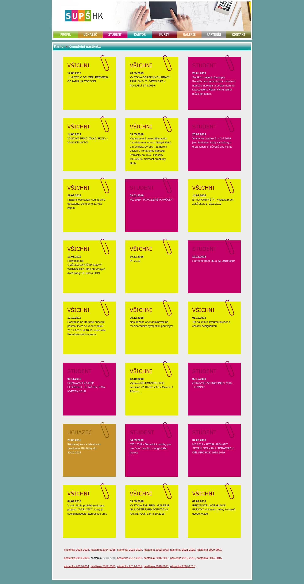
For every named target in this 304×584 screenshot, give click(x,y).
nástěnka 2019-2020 (76, 558)
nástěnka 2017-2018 (129, 558)
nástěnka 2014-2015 (209, 558)
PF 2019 (135, 260)
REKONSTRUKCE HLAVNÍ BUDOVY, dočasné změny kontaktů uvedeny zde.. (213, 509)
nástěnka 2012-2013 (103, 566)
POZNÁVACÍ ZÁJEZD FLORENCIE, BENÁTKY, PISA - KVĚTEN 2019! (87, 387)
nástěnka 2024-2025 (103, 549)
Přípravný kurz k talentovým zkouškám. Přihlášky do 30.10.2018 (84, 448)
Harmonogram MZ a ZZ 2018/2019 (213, 260)
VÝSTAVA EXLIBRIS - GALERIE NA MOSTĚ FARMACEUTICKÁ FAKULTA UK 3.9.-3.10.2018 (149, 509)
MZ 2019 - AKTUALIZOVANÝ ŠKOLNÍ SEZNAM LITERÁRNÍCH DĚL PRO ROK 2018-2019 (213, 448)
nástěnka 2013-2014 (76, 566)
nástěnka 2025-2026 (76, 549)
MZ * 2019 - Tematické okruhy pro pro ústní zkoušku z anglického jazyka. (150, 448)
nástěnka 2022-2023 (156, 549)
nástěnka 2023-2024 (129, 549)
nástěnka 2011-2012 (129, 566)
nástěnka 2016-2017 (156, 558)
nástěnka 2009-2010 (182, 566)
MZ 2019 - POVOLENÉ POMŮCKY (151, 199)
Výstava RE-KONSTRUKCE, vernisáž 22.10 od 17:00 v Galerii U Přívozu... (151, 387)
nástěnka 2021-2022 (182, 549)
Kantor (59, 46)
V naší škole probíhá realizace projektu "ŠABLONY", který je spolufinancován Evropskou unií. (87, 509)
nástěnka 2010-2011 (156, 566)
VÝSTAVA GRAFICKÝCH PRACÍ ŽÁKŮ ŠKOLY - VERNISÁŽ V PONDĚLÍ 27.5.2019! (150, 81)
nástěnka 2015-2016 (182, 558)
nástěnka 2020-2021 (209, 549)
